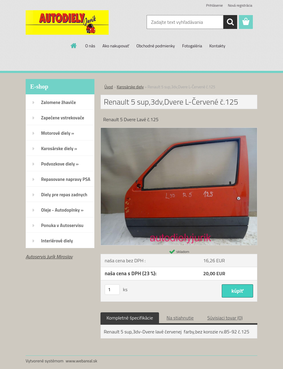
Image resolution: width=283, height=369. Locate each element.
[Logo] (67, 22)
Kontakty (217, 46)
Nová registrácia (240, 5)
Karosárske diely (130, 87)
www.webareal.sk (81, 361)
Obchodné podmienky (155, 46)
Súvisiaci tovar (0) (225, 317)
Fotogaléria (192, 46)
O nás (90, 46)
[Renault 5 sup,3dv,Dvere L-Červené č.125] (179, 130)
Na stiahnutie (180, 317)
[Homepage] (73, 45)
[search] (230, 22)
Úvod (108, 87)
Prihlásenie (214, 5)
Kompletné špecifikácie (130, 317)
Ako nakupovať (116, 46)
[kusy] (112, 289)
